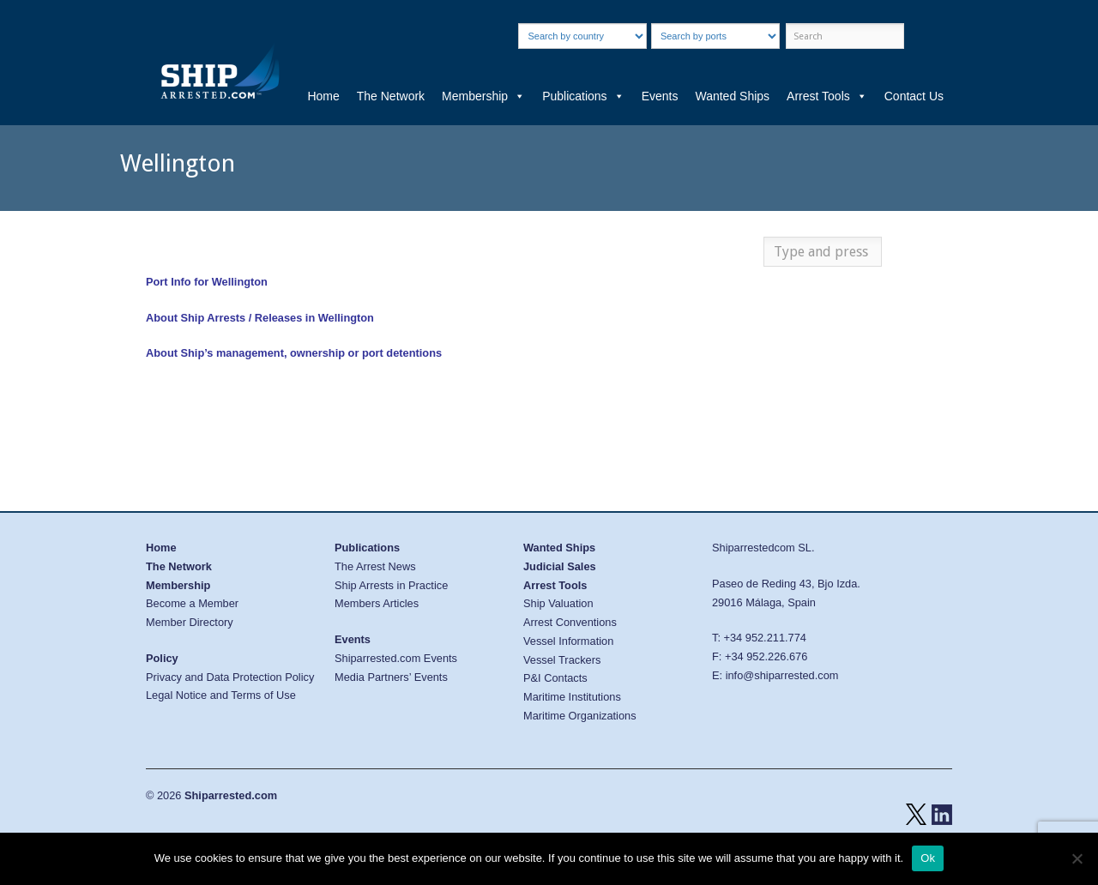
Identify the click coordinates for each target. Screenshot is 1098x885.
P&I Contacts (555, 677)
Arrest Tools (827, 96)
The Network (391, 96)
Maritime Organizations (579, 715)
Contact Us (914, 96)
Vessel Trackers (561, 659)
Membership (483, 96)
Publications (583, 96)
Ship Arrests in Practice (391, 585)
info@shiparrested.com (782, 675)
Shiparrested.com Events (396, 658)
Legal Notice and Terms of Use (221, 695)
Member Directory (189, 622)
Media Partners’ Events (391, 677)
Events (660, 96)
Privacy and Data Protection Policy (230, 677)
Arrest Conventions (570, 622)
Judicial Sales (559, 566)
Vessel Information (568, 641)
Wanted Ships (732, 96)
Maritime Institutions (572, 696)
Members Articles (377, 603)
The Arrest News (375, 566)
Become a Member (192, 603)
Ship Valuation (558, 603)
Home (323, 96)
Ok (927, 858)
